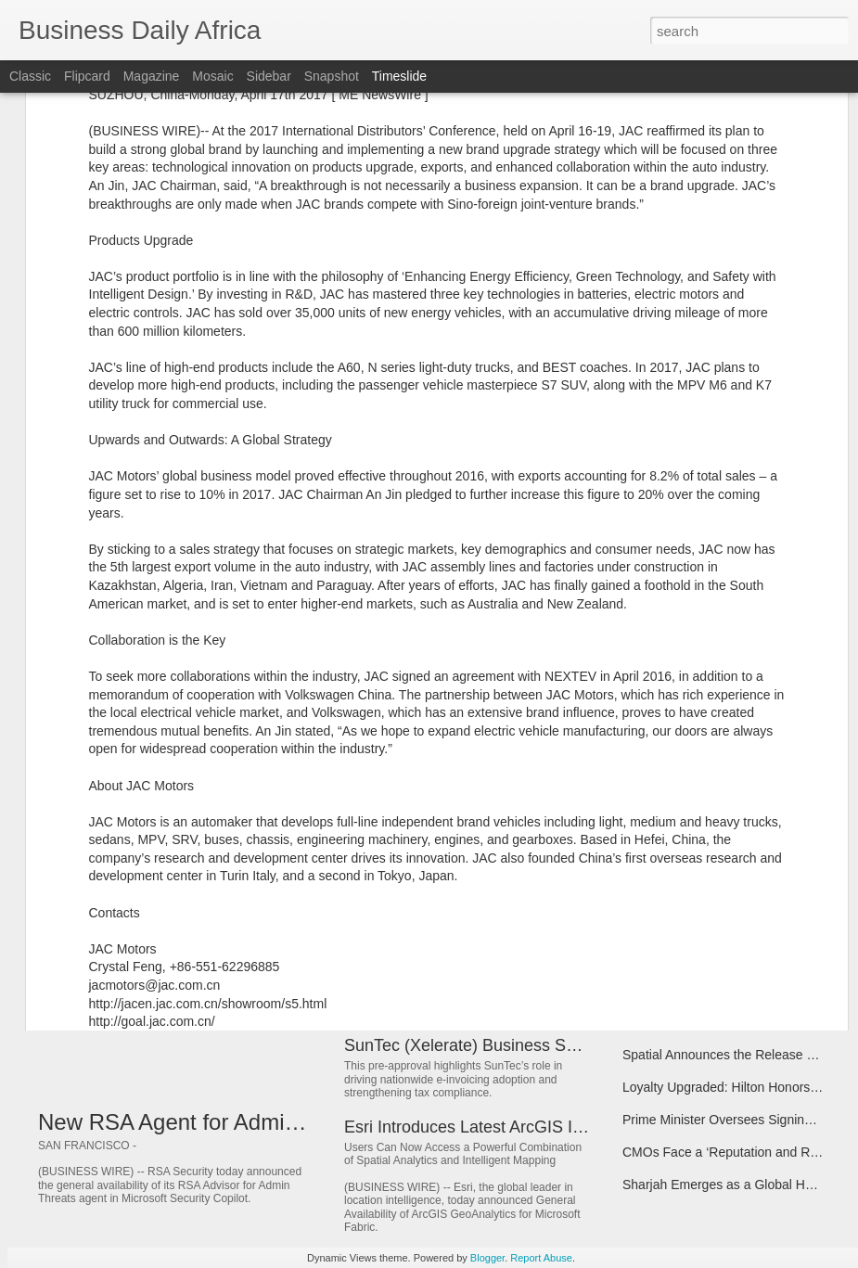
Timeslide (399, 76)
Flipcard (87, 76)
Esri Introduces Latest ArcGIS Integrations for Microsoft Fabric (573, 1127)
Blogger (487, 1257)
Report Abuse (541, 1257)
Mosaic (212, 76)
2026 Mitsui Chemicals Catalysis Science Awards (526, 885)
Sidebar (269, 76)
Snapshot (331, 76)
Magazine (151, 76)
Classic (30, 76)
